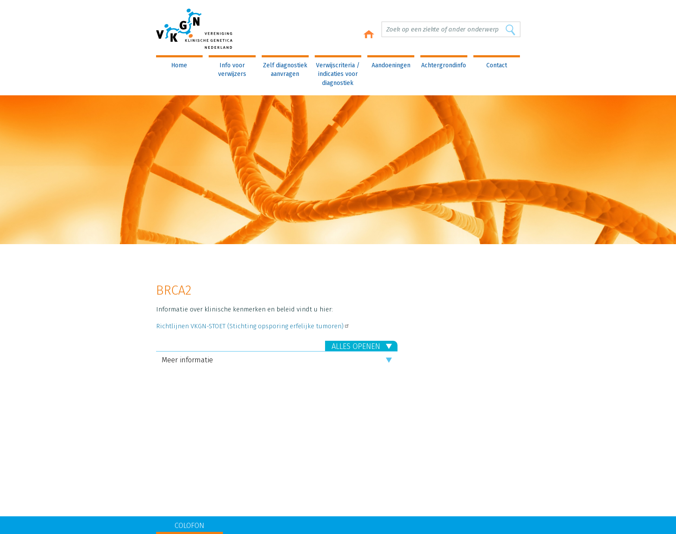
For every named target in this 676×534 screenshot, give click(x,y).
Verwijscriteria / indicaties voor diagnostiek (338, 74)
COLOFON (189, 525)
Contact (496, 65)
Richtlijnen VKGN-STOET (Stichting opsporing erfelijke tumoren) (253, 326)
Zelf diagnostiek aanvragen (285, 70)
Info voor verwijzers (232, 70)
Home (179, 65)
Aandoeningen (391, 65)
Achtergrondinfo (443, 65)
